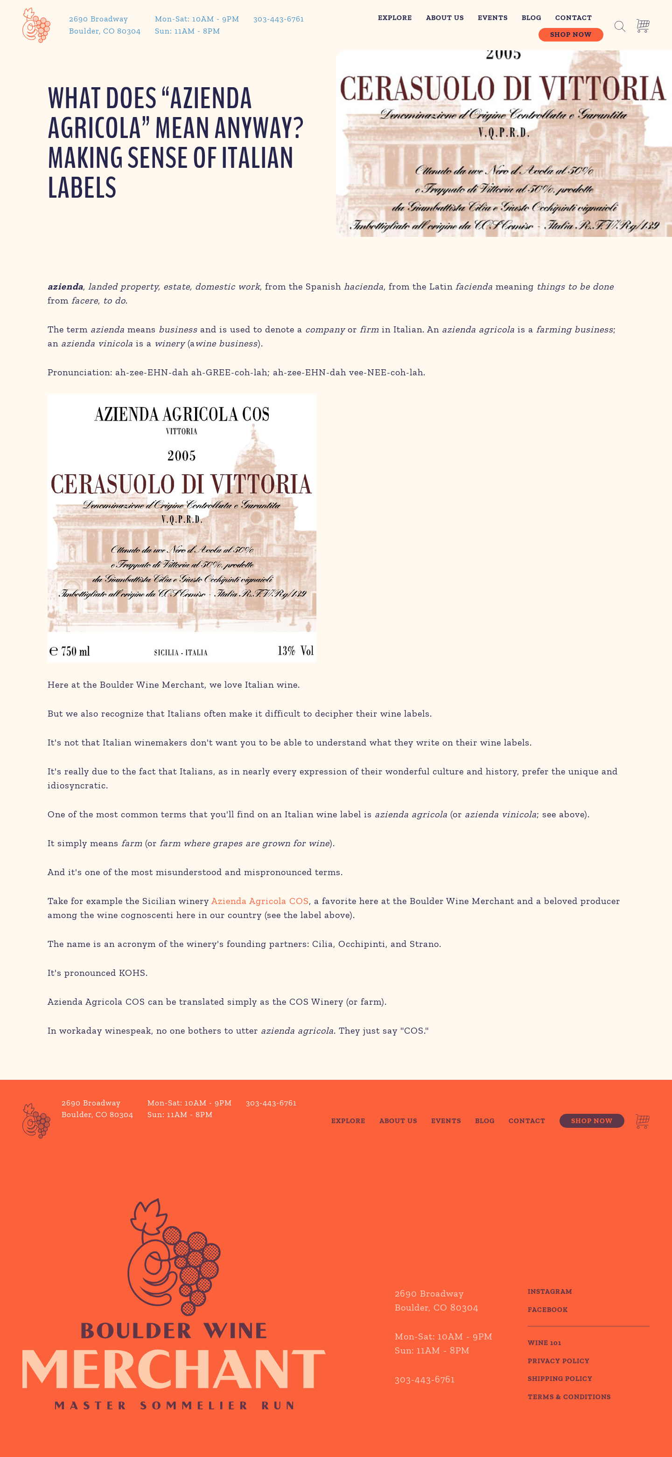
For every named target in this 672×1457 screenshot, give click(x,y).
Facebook (548, 1323)
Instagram (550, 1305)
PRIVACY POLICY (559, 1375)
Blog (531, 18)
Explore (395, 18)
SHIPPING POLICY (560, 1392)
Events (493, 18)
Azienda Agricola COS (260, 900)
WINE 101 (544, 1357)
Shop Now (571, 34)
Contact (573, 18)
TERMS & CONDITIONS (569, 1411)
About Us (445, 18)
